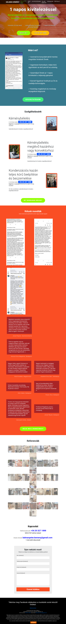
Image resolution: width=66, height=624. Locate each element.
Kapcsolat (57, 1)
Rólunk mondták (44, 2)
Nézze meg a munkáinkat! (33, 429)
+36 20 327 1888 (40, 33)
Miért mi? (29, 2)
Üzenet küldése (33, 589)
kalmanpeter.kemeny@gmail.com (37, 537)
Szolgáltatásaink (36, 1)
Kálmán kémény (12, 2)
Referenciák (50, 1)
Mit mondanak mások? (33, 200)
